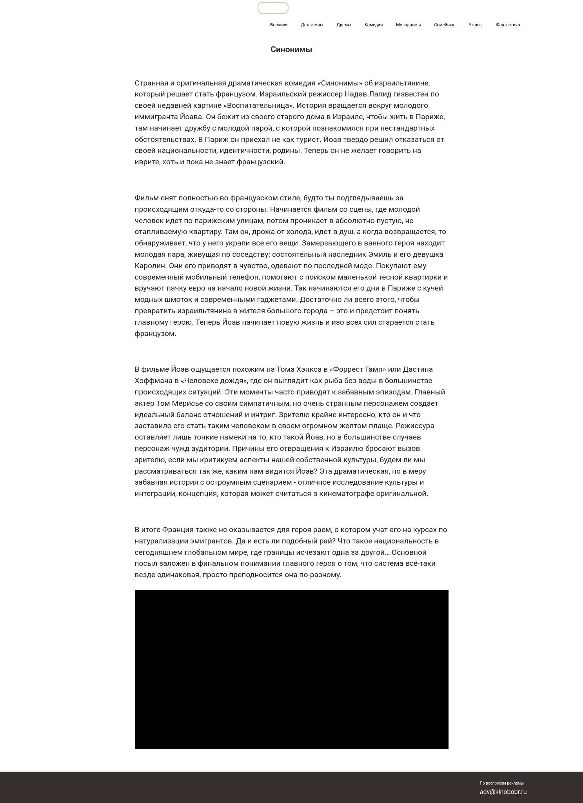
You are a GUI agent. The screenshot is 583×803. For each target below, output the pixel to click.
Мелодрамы (408, 24)
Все (352, 7)
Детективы (312, 24)
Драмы (344, 24)
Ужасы (476, 24)
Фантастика (508, 24)
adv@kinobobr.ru (503, 792)
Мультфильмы (435, 7)
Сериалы (483, 7)
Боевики (278, 24)
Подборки (315, 7)
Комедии (374, 24)
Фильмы (387, 7)
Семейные (444, 24)
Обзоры (273, 7)
